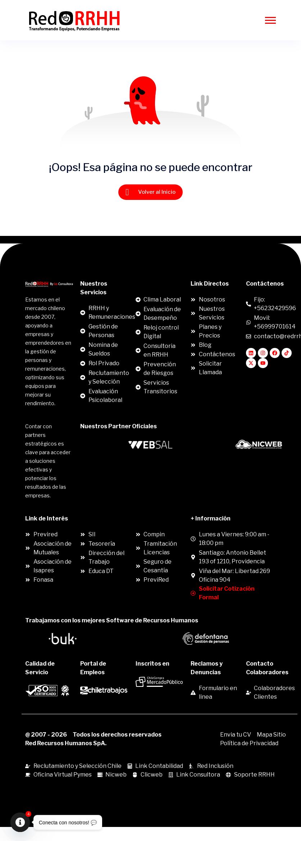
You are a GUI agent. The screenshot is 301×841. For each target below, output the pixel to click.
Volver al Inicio (150, 192)
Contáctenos (265, 283)
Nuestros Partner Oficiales (118, 426)
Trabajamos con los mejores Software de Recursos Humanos (111, 620)
